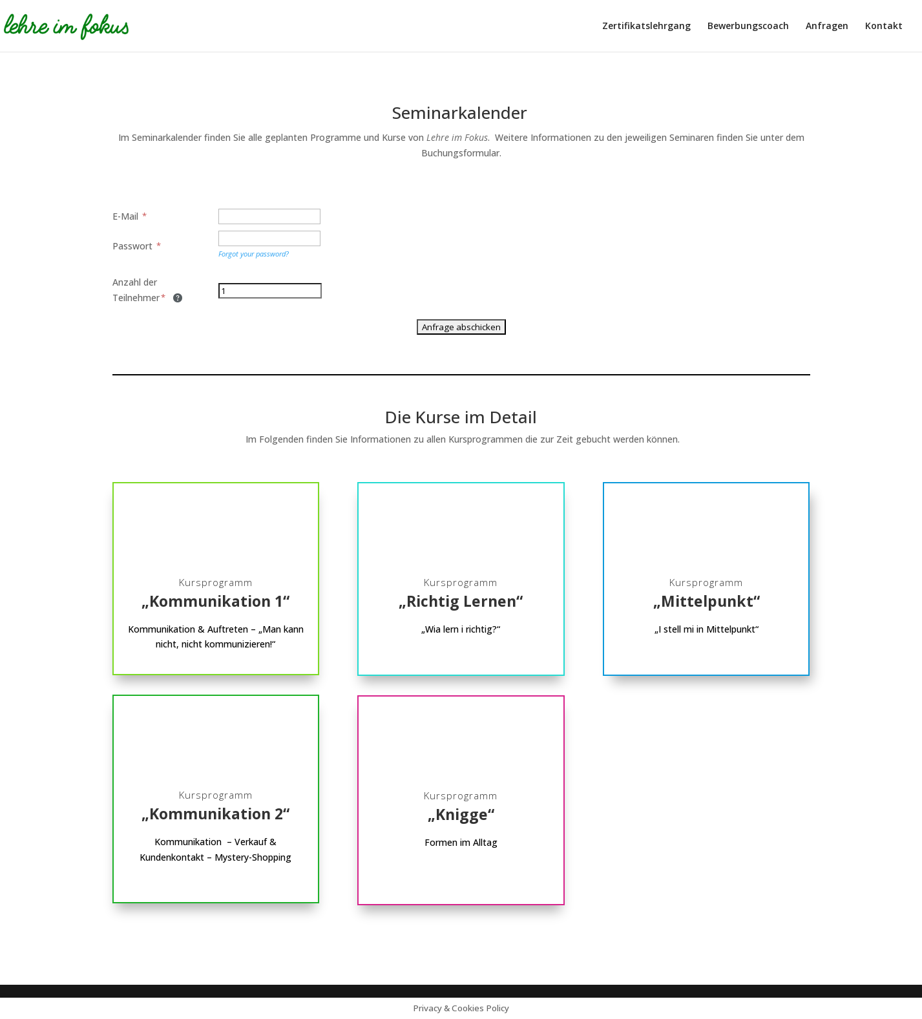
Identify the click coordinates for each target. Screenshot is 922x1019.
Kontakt (884, 26)
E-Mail (130, 216)
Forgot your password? (253, 253)
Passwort (137, 246)
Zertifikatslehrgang (646, 26)
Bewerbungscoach (748, 26)
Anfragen (827, 26)
